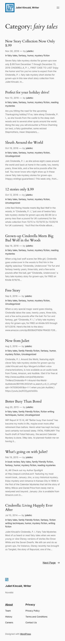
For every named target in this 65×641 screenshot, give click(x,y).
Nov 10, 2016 (12, 98)
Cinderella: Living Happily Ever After (29, 507)
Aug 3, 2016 (11, 346)
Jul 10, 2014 (11, 515)
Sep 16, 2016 (12, 245)
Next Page (51, 563)
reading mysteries (46, 465)
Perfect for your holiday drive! (27, 92)
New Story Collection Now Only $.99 (30, 43)
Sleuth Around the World (24, 142)
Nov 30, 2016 (12, 51)
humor (30, 55)
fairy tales (12, 55)
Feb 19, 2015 (11, 457)
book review (14, 461)
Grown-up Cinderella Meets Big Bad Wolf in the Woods (29, 238)
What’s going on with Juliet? (26, 452)
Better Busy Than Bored (23, 401)
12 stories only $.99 (19, 189)
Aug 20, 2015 (12, 407)
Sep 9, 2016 (11, 296)
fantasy (22, 55)
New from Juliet (17, 341)
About (9, 604)
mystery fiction (42, 55)
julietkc (30, 51)
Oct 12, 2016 (11, 194)
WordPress (25, 634)
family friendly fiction (29, 350)
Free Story (12, 290)
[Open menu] (58, 7)
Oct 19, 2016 (11, 148)
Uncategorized (12, 156)
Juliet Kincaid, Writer (27, 7)
